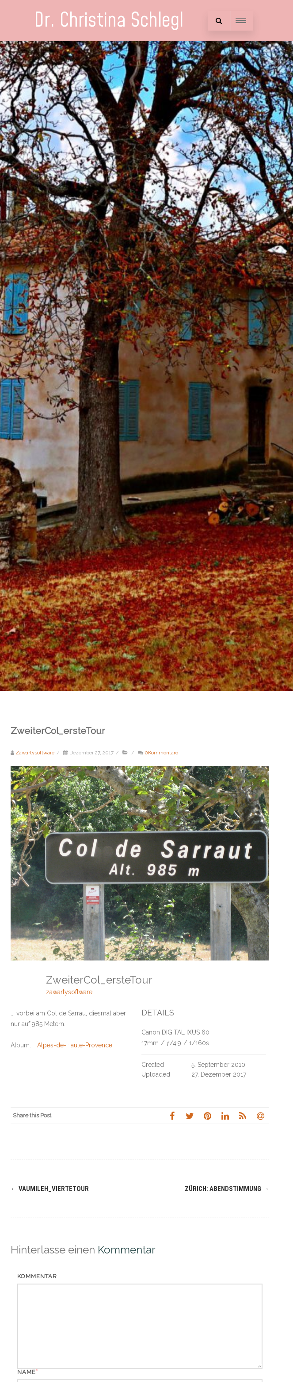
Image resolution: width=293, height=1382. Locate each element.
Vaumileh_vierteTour (50, 1189)
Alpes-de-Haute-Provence (74, 1045)
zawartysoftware (69, 992)
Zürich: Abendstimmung (227, 1189)
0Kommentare (161, 753)
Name (26, 1372)
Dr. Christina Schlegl (108, 21)
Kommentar (37, 1276)
